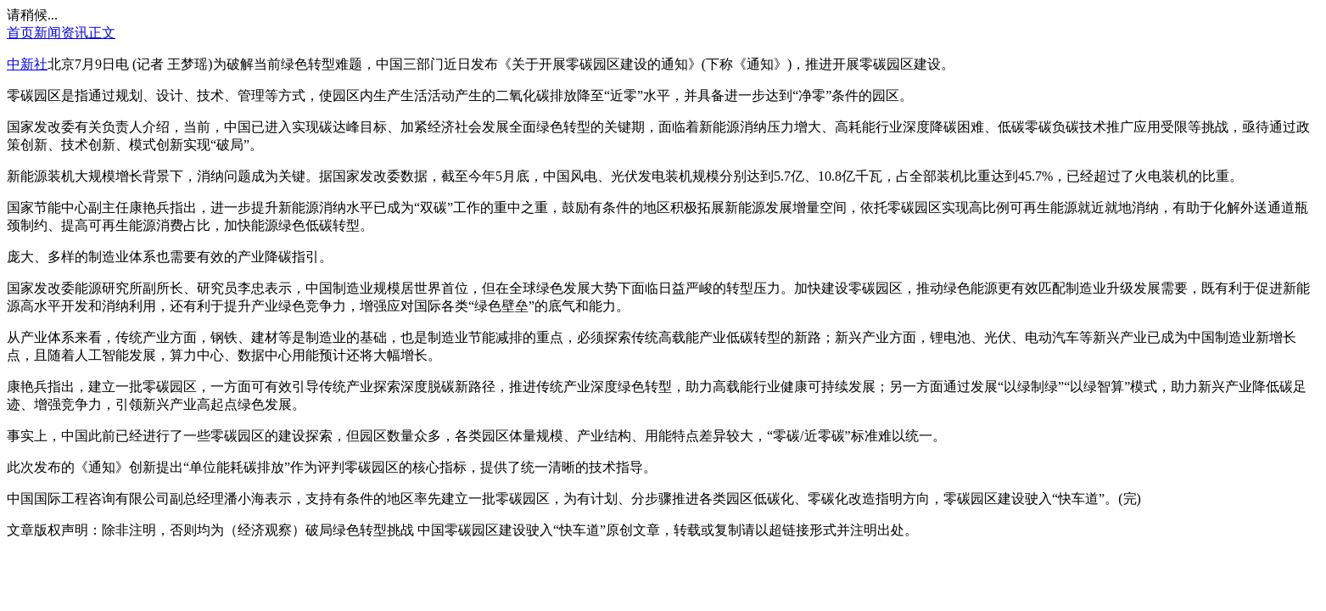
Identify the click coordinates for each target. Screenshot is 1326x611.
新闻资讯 (61, 32)
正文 (101, 32)
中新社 (27, 64)
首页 (20, 32)
